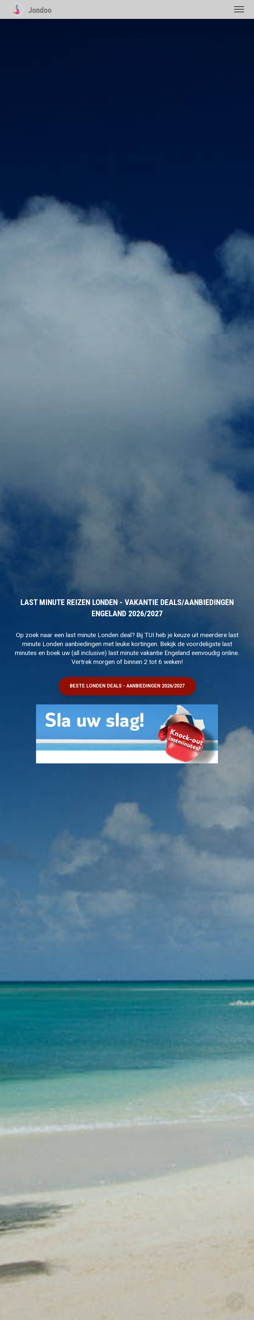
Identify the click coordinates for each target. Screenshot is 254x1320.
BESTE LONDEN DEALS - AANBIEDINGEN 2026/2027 (127, 686)
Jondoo (40, 10)
